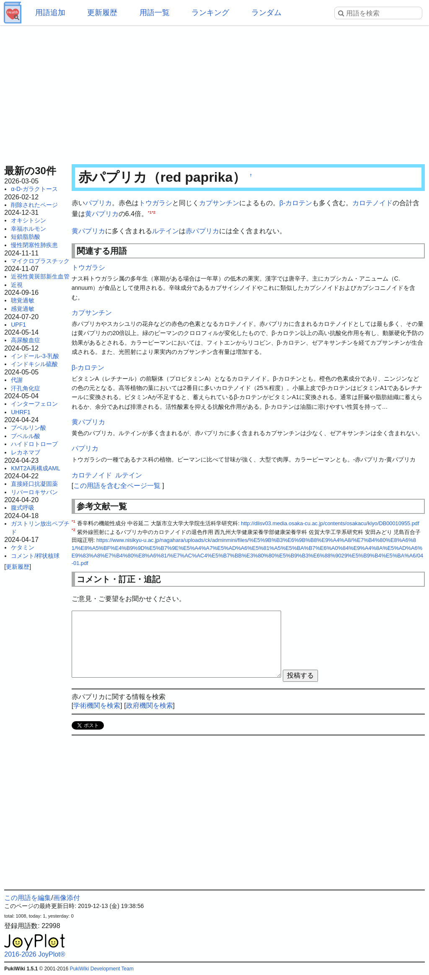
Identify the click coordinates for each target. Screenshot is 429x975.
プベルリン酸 (28, 427)
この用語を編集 (27, 897)
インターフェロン (34, 403)
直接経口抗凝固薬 (34, 483)
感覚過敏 (22, 308)
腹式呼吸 (22, 507)
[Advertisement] (214, 92)
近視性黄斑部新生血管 (40, 276)
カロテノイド (372, 202)
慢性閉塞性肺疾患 (34, 245)
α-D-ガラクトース (34, 189)
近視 (17, 284)
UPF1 (18, 324)
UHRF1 (21, 412)
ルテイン (165, 231)
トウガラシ (155, 202)
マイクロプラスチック (40, 261)
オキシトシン (28, 220)
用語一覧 (155, 12)
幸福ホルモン (28, 228)
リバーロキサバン (34, 492)
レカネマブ (25, 452)
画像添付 (66, 897)
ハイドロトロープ (34, 444)
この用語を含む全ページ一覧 (116, 485)
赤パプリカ (202, 231)
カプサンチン (219, 202)
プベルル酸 (25, 436)
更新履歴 (102, 12)
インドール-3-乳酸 (35, 356)
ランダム (266, 12)
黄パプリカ (102, 213)
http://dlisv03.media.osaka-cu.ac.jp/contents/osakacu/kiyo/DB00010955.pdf (330, 523)
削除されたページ (34, 204)
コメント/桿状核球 (35, 555)
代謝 (17, 380)
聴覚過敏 (22, 300)
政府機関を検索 (149, 705)
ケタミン (22, 547)
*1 (150, 211)
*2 (153, 211)
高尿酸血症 (25, 340)
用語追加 (50, 12)
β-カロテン (296, 202)
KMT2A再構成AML (35, 468)
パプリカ (98, 202)
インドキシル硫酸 (34, 364)
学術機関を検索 (96, 705)
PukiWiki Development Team (102, 969)
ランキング (210, 12)
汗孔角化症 (25, 388)
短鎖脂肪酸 (25, 236)
